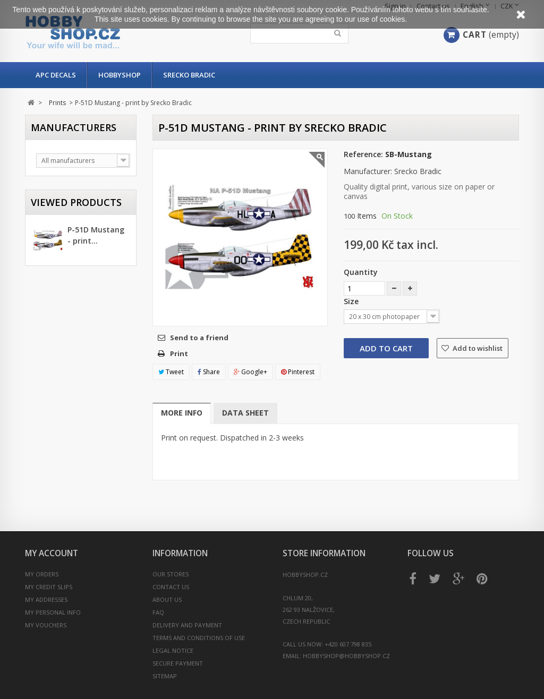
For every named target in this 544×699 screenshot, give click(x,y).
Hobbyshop (119, 75)
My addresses (46, 599)
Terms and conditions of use (198, 638)
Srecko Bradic (189, 75)
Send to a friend (199, 337)
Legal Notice (172, 650)
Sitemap (164, 676)
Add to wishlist (477, 348)
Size (352, 301)
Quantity (361, 272)
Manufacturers (73, 127)
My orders (41, 574)
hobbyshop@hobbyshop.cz (346, 656)
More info (181, 413)
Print (179, 353)
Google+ (250, 371)
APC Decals (56, 75)
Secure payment (177, 663)
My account (51, 553)
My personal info (53, 612)
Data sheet (245, 413)
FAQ (158, 612)
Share (209, 371)
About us (167, 599)
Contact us (170, 587)
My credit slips (48, 587)
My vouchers (45, 625)
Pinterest (297, 371)
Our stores (170, 574)
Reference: (363, 154)
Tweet (171, 371)
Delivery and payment (187, 625)
